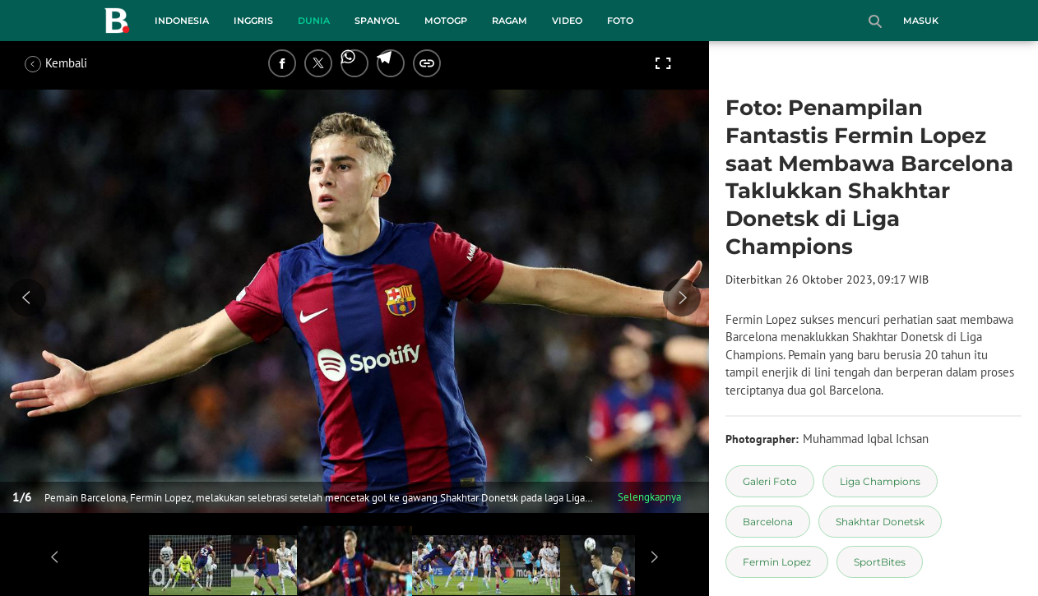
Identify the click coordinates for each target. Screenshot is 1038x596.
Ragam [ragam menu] (509, 20)
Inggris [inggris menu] (253, 20)
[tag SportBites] (879, 562)
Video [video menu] (567, 20)
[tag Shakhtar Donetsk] (880, 522)
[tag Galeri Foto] (769, 481)
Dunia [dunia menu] (314, 20)
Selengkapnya (649, 497)
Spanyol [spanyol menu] (377, 20)
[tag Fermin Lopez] (776, 562)
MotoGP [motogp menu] (445, 20)
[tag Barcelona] (767, 522)
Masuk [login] (920, 20)
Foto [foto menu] (620, 20)
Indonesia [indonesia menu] (182, 20)
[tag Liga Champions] (880, 481)
